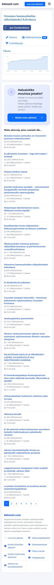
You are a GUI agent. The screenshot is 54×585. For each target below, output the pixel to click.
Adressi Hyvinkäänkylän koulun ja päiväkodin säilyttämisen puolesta (22, 451)
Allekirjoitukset (34, 37)
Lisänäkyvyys (14, 43)
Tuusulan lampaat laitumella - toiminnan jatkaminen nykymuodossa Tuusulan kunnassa (25, 300)
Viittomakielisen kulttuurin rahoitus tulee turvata (26, 397)
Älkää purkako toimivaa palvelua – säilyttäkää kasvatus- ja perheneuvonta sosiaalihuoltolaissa (25, 246)
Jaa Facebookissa (16, 27)
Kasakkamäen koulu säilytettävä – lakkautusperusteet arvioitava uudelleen (25, 227)
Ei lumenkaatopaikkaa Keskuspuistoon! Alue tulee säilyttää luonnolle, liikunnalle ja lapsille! (26, 378)
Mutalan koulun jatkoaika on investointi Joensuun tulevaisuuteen (25, 137)
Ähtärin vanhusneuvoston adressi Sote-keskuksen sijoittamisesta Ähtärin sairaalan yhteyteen (27, 336)
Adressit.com (10, 4)
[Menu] (49, 4)
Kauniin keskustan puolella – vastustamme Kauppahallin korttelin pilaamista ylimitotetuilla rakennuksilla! (26, 190)
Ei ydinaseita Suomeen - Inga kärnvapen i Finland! (25, 155)
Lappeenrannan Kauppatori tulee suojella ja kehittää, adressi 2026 (26, 469)
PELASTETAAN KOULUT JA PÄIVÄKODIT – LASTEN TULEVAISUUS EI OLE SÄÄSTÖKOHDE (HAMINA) (25, 357)
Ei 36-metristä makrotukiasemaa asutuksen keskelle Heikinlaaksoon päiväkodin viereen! (27, 432)
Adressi (11, 37)
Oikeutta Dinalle (12, 414)
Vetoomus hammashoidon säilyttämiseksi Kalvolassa (26, 266)
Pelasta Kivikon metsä (15, 171)
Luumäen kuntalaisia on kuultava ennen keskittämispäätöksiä (25, 487)
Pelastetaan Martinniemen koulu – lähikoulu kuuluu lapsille (22, 209)
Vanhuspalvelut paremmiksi (18, 318)
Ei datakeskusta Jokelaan (17, 282)
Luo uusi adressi (35, 4)
